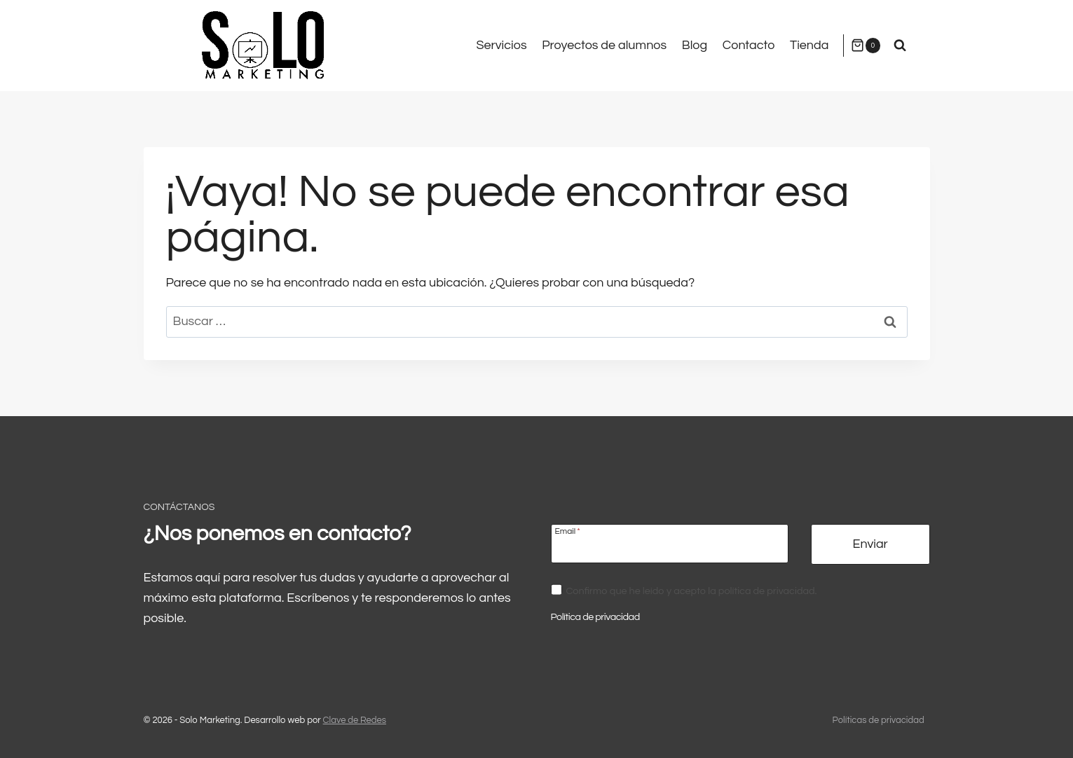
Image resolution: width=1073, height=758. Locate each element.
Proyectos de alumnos (604, 45)
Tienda (809, 45)
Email (567, 531)
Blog (694, 45)
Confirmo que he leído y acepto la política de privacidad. (691, 591)
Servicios (501, 45)
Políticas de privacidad (878, 720)
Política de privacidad (595, 617)
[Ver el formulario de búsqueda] (900, 45)
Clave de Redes (354, 720)
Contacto (749, 45)
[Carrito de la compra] (865, 45)
